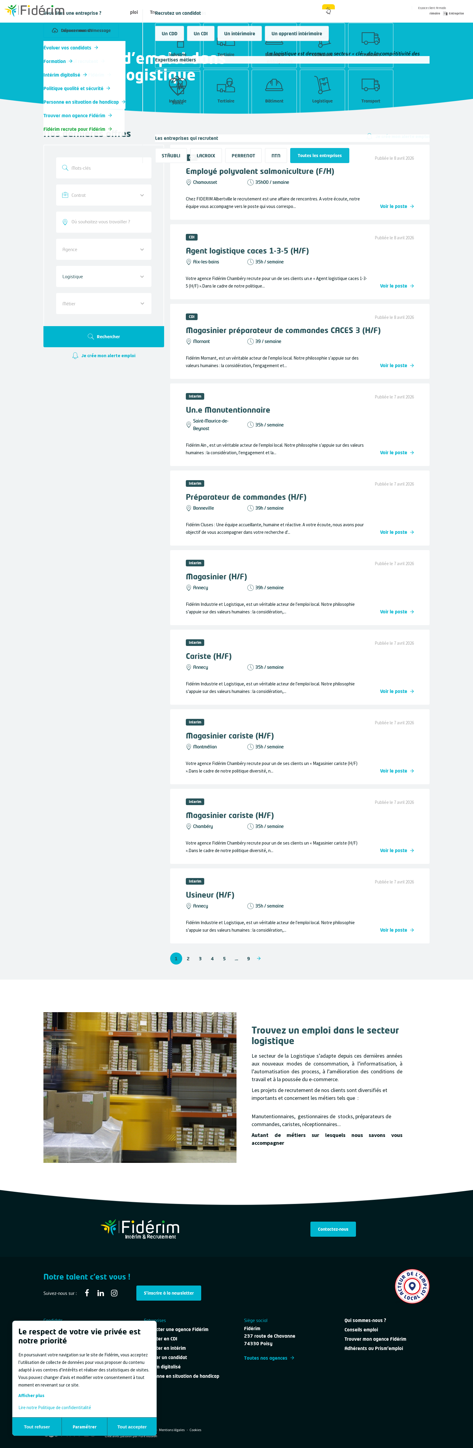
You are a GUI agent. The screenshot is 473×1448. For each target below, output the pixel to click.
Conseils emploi (361, 1329)
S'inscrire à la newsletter (169, 1292)
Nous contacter (246, 12)
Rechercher (104, 337)
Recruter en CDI (160, 1338)
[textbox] (99, 304)
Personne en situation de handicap (181, 1376)
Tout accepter (132, 1426)
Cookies (195, 1430)
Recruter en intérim (165, 1348)
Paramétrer (85, 1427)
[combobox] (103, 222)
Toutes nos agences (269, 1358)
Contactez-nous (333, 1229)
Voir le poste (397, 206)
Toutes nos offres (60, 46)
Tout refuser (37, 1426)
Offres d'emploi (121, 12)
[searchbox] (103, 221)
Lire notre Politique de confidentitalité (54, 1407)
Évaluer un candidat (165, 1357)
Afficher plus (31, 1395)
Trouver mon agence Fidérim (375, 1339)
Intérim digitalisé (162, 1366)
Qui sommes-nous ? (295, 12)
